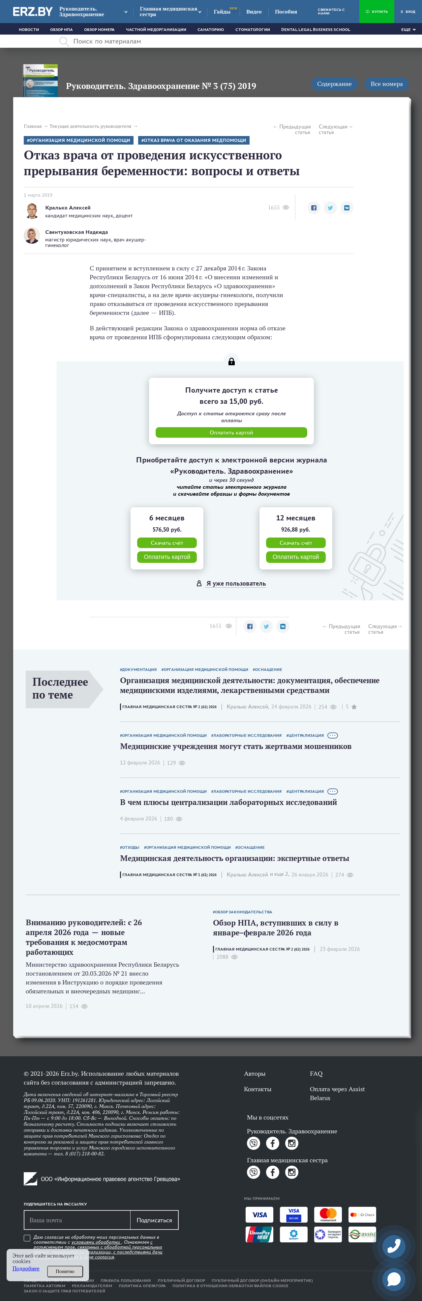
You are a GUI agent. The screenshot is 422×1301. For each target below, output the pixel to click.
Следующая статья (333, 129)
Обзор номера (99, 29)
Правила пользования (126, 1281)
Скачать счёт (167, 543)
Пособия (286, 11)
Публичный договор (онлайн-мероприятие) (262, 1281)
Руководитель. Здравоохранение (81, 11)
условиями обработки (96, 1242)
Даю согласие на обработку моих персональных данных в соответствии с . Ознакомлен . (98, 1247)
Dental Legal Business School (315, 29)
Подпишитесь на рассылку (55, 1204)
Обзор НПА (61, 29)
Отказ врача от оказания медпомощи (195, 140)
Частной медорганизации (156, 29)
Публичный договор (181, 1281)
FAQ (316, 1073)
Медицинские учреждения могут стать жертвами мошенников (236, 746)
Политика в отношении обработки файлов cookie (230, 1286)
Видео (254, 11)
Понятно (65, 1271)
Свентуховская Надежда (76, 232)
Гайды (222, 11)
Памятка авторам (44, 1286)
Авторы (254, 1073)
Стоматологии (252, 29)
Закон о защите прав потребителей (64, 1291)
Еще (406, 29)
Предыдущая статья (294, 129)
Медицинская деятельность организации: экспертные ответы (234, 858)
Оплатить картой (167, 557)
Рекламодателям (92, 1286)
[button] (313, 207)
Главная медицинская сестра (168, 11)
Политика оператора (142, 1286)
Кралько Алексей (68, 207)
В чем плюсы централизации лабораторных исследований (228, 802)
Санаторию (210, 29)
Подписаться (154, 1220)
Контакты (257, 1089)
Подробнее (26, 1268)
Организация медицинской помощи (79, 140)
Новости (29, 29)
